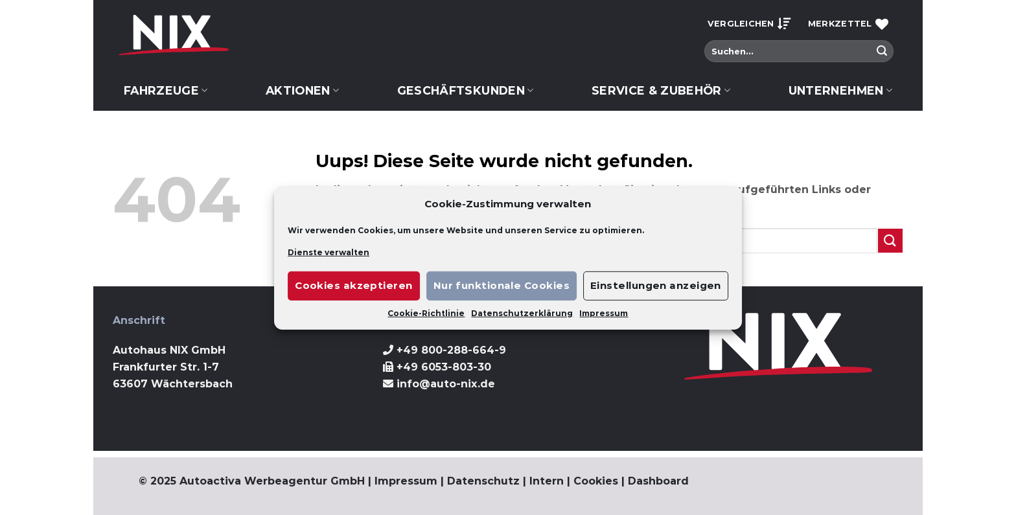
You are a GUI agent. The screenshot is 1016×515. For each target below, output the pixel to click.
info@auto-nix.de (446, 384)
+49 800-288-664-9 (451, 350)
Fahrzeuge (166, 90)
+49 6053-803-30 (444, 367)
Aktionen (302, 90)
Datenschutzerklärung (522, 313)
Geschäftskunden (465, 90)
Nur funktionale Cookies (501, 285)
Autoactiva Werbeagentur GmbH (272, 481)
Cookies (595, 481)
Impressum (603, 313)
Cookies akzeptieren (354, 285)
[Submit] (882, 51)
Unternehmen (840, 90)
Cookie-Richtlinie (426, 313)
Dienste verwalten (328, 252)
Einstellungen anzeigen (655, 285)
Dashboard (658, 481)
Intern (546, 481)
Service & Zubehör (661, 90)
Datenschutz (483, 481)
